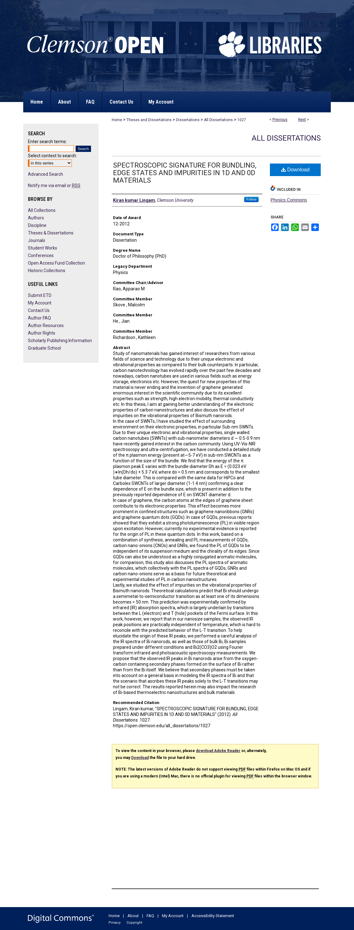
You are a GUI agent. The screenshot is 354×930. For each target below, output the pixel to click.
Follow (251, 199)
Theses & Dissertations (50, 232)
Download (295, 169)
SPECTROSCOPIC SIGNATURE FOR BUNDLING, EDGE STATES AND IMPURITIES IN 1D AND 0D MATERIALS (184, 172)
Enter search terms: (47, 141)
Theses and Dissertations (149, 120)
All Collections (42, 210)
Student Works (42, 247)
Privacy (115, 923)
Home (117, 120)
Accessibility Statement (212, 915)
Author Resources (46, 325)
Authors (36, 217)
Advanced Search (45, 174)
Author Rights (41, 333)
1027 (241, 120)
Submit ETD (39, 295)
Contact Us (39, 310)
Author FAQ (39, 317)
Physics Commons (289, 199)
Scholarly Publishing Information (60, 340)
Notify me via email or (54, 185)
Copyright (134, 923)
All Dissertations (218, 120)
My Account (39, 302)
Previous (279, 119)
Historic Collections (46, 270)
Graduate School (44, 348)
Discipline (37, 225)
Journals (36, 240)
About (133, 915)
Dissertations (188, 120)
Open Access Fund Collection (56, 263)
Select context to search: (52, 155)
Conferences (41, 255)
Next (302, 119)
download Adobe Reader (218, 751)
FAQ (150, 915)
